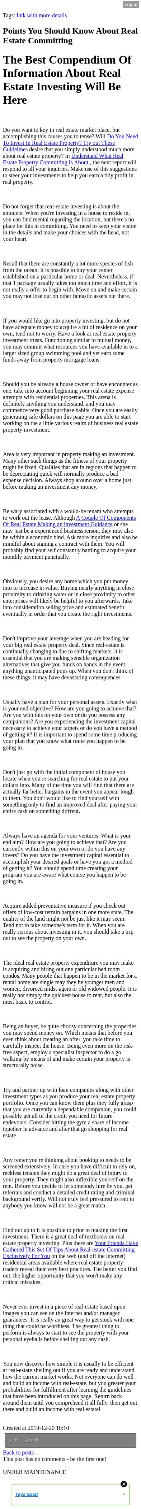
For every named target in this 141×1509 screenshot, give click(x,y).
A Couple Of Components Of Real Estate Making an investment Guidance (69, 521)
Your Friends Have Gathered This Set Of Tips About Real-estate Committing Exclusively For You (70, 1249)
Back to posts (18, 1452)
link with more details (42, 15)
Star (31, 1440)
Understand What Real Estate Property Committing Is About (63, 159)
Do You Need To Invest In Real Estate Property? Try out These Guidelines (70, 142)
